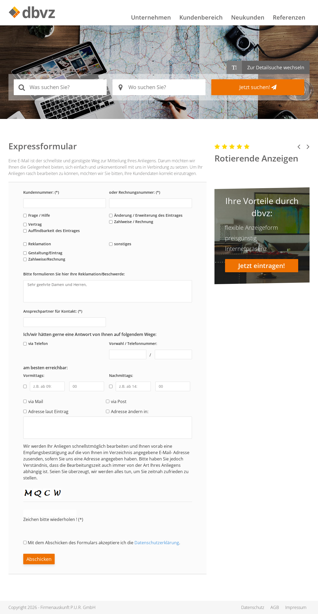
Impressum (295, 607)
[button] (299, 146)
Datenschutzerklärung (156, 543)
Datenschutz (252, 607)
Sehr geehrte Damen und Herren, (107, 291)
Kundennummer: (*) (41, 192)
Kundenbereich (201, 17)
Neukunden (247, 17)
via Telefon (38, 343)
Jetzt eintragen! (261, 265)
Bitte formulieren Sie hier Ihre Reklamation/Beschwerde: (74, 273)
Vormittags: (33, 375)
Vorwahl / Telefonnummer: (133, 343)
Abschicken (39, 559)
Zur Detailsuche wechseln (275, 67)
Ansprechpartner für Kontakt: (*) (52, 311)
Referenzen (289, 17)
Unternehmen (151, 17)
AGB (274, 607)
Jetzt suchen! (258, 87)
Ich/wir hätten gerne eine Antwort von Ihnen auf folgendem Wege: (89, 334)
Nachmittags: (121, 375)
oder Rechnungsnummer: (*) (134, 192)
